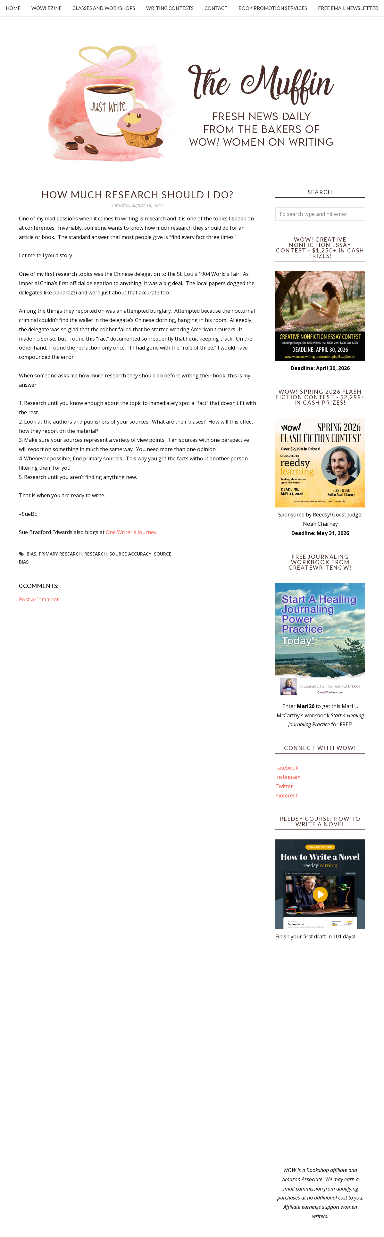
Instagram (287, 776)
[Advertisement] (320, 1053)
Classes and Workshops (103, 8)
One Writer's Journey (131, 532)
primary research (60, 554)
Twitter (284, 786)
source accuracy (130, 554)
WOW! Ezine (46, 8)
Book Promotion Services (272, 8)
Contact (216, 8)
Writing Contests (170, 8)
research (95, 554)
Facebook (286, 767)
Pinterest (286, 795)
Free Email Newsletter (348, 8)
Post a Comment (39, 599)
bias (31, 554)
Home (13, 8)
